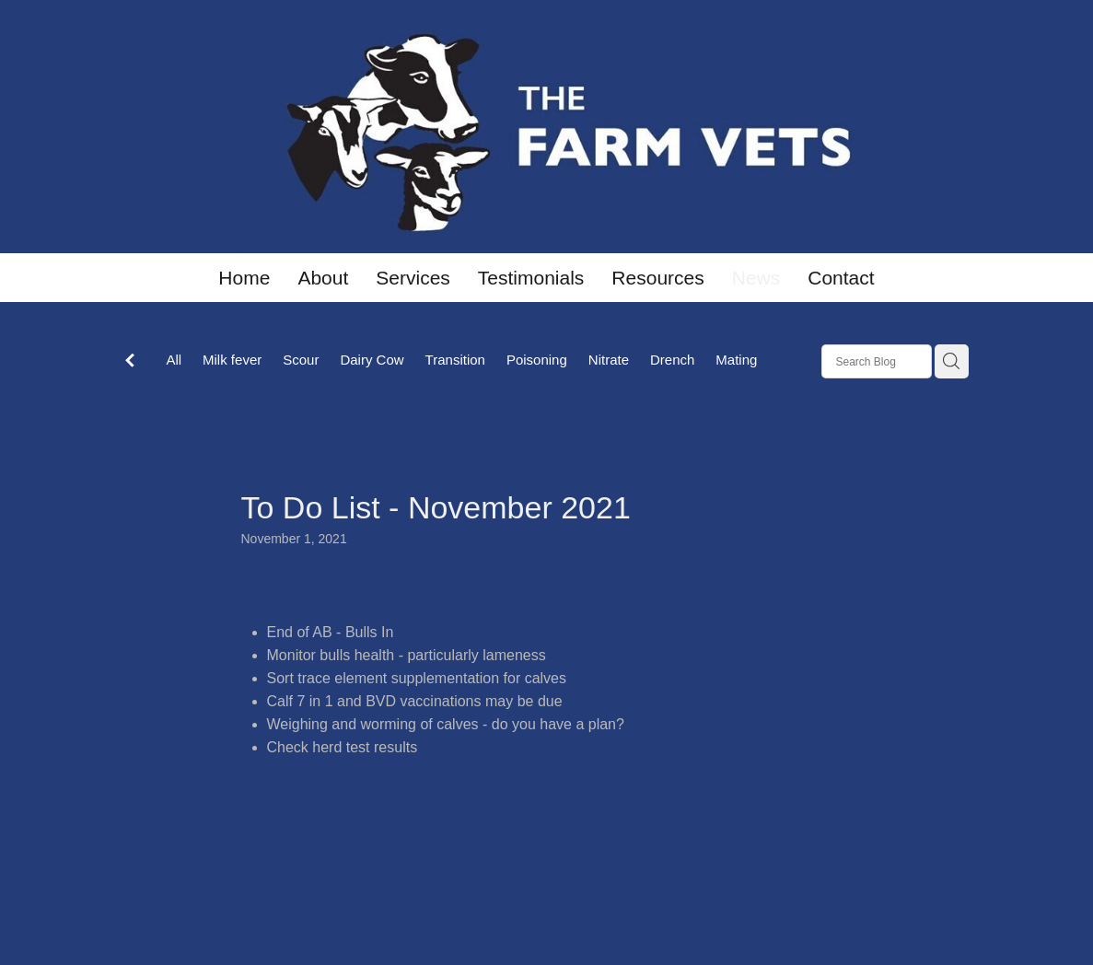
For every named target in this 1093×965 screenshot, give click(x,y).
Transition (455, 359)
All (173, 359)
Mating (736, 359)
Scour (301, 359)
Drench (672, 359)
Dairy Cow (371, 359)
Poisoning (536, 359)
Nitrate (608, 359)
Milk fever (232, 359)
